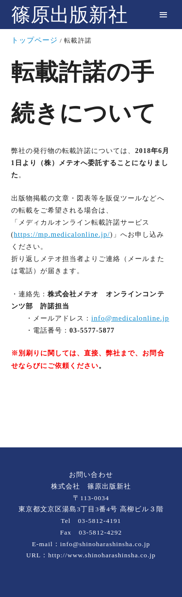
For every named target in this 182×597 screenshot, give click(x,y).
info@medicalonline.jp (130, 318)
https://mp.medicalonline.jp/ (62, 234)
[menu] (163, 15)
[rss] (91, 415)
